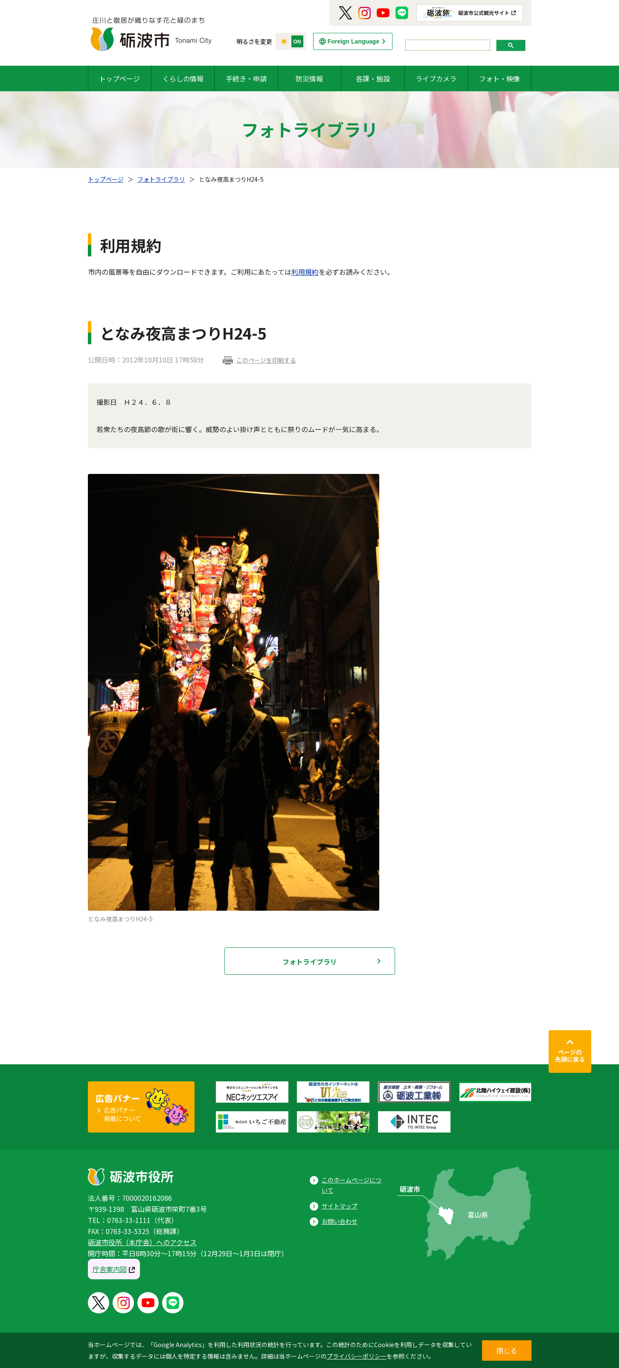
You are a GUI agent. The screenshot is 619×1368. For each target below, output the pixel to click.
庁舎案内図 (110, 1269)
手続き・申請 (246, 78)
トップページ (119, 78)
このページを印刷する (266, 360)
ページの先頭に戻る (570, 1056)
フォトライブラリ (161, 179)
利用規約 (305, 272)
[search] (447, 45)
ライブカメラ (436, 78)
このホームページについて (351, 1185)
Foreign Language (353, 41)
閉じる (507, 1350)
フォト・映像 (499, 78)
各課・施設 (373, 78)
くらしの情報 (183, 78)
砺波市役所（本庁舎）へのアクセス (142, 1242)
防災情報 (309, 78)
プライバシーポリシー (357, 1356)
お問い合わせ (339, 1221)
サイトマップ (339, 1206)
